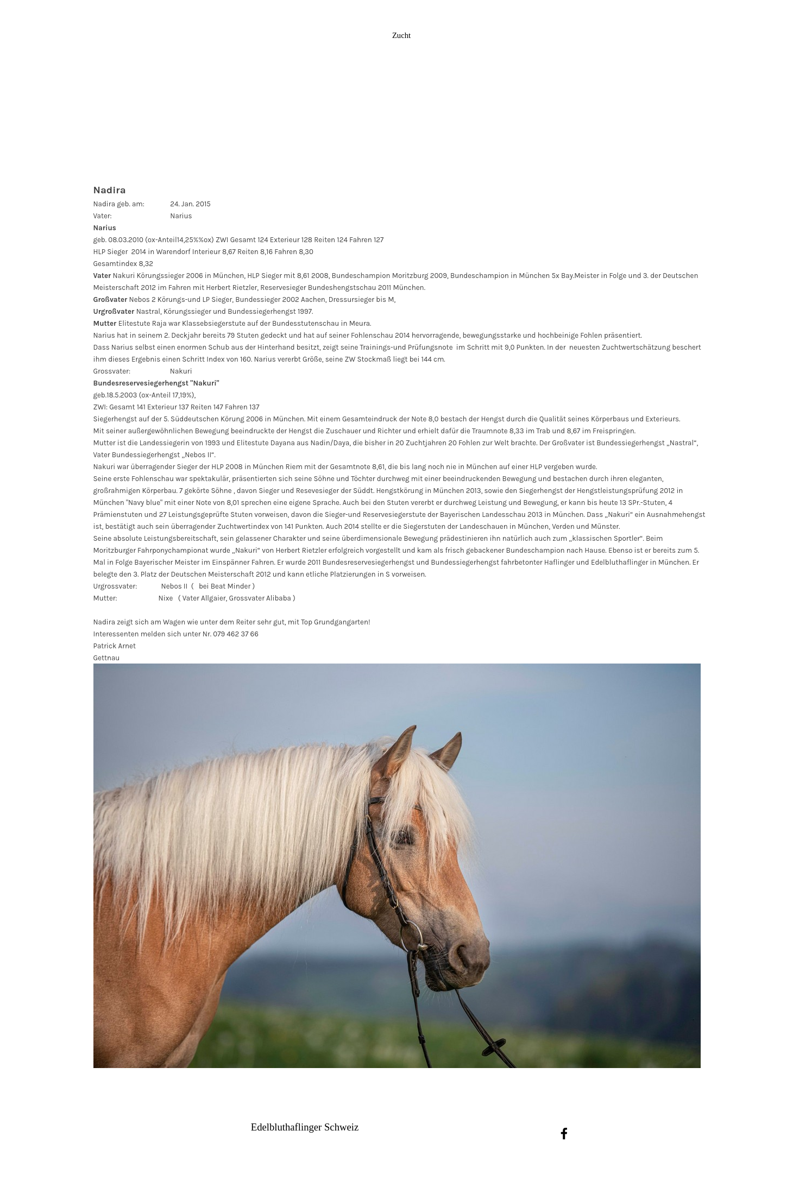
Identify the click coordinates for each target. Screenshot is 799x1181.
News (209, 35)
